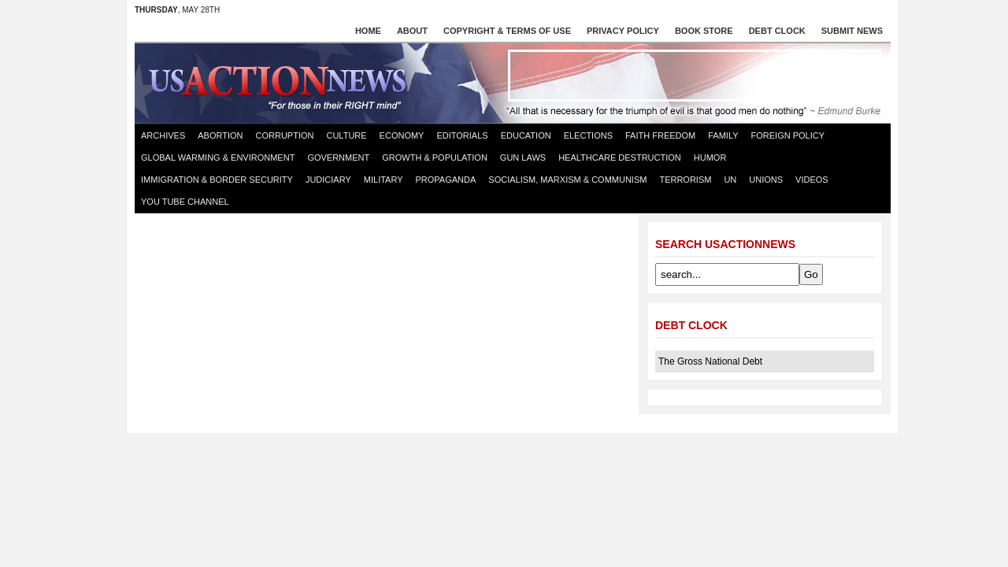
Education (526, 135)
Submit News (852, 30)
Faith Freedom (660, 135)
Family (723, 135)
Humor (710, 157)
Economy (402, 135)
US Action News (282, 82)
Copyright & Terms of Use (507, 30)
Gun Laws (523, 157)
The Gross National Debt (710, 361)
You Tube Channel (185, 201)
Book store (704, 30)
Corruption (285, 135)
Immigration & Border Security (217, 179)
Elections (588, 135)
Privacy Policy (623, 30)
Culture (346, 135)
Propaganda (446, 179)
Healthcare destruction (619, 157)
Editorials (461, 135)
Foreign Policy (788, 135)
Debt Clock (777, 30)
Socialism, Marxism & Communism (567, 179)
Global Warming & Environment (218, 157)
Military (383, 179)
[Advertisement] (694, 75)
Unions (766, 179)
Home (368, 30)
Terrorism (685, 179)
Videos (811, 179)
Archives (163, 135)
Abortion (220, 135)
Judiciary (328, 179)
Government (338, 157)
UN (730, 179)
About (412, 30)
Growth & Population (434, 157)
